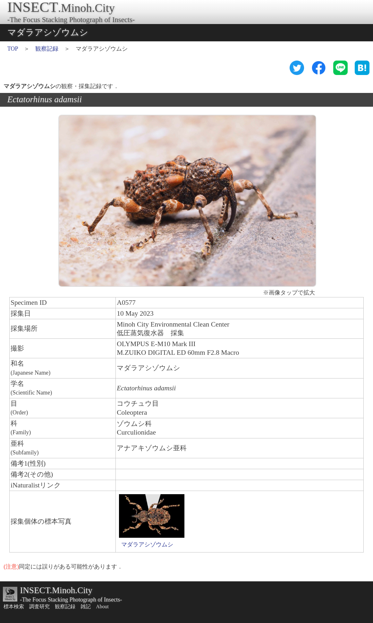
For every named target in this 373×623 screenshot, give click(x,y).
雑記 (86, 606)
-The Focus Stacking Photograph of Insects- (71, 599)
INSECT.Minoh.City (56, 590)
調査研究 (39, 606)
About (102, 606)
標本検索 (14, 606)
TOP (12, 49)
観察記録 (46, 49)
